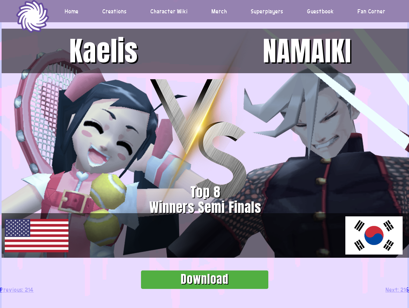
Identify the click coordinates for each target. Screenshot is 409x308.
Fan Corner (371, 11)
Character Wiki (169, 11)
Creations (114, 11)
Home (72, 11)
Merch (219, 11)
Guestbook (320, 11)
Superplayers (267, 11)
